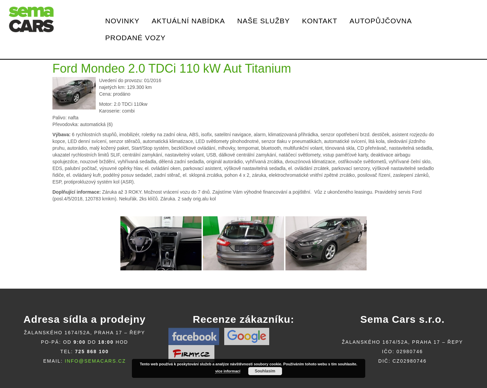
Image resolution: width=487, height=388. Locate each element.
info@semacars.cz (95, 361)
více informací (227, 371)
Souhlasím (265, 371)
